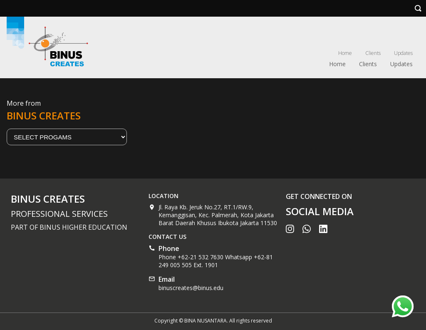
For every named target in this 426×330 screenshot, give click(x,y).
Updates (403, 53)
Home (345, 53)
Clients (373, 53)
